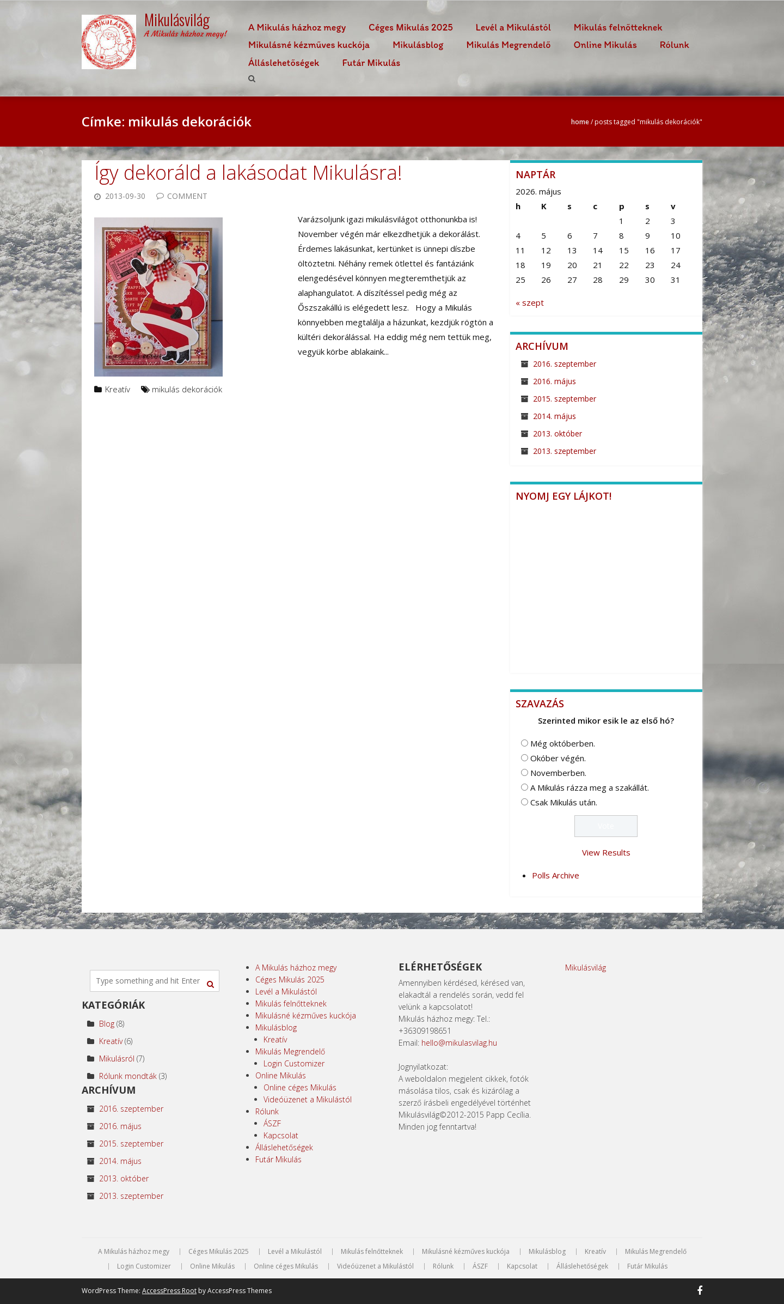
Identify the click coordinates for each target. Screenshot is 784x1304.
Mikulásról (116, 1058)
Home (580, 121)
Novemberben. (558, 772)
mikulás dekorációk (187, 389)
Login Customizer (294, 1063)
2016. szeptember (564, 364)
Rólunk (674, 45)
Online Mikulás (605, 45)
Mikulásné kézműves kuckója (309, 45)
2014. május (554, 416)
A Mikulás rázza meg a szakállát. (589, 787)
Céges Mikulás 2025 (411, 27)
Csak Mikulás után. (563, 802)
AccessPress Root (169, 1290)
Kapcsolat (281, 1135)
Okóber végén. (558, 758)
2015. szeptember (564, 398)
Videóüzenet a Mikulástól (308, 1099)
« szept (530, 302)
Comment (187, 196)
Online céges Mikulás (300, 1087)
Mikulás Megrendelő (508, 45)
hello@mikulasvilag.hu (459, 1043)
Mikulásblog (418, 45)
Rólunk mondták (128, 1076)
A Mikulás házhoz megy (297, 27)
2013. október (557, 433)
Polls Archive (555, 875)
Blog (106, 1023)
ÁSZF (272, 1123)
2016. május (554, 381)
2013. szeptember (564, 451)
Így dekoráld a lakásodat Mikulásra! (248, 172)
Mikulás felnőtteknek (618, 27)
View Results (606, 852)
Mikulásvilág (585, 967)
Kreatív (117, 389)
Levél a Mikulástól (513, 27)
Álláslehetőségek (283, 63)
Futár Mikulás (371, 63)
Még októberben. (562, 743)
